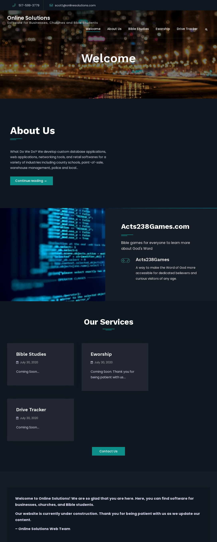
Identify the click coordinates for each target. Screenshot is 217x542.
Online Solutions (28, 18)
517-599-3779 (29, 5)
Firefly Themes (152, 535)
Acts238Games (156, 265)
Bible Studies (138, 29)
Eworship (163, 29)
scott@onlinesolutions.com (75, 5)
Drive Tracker (187, 29)
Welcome (93, 29)
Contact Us (108, 406)
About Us (114, 29)
